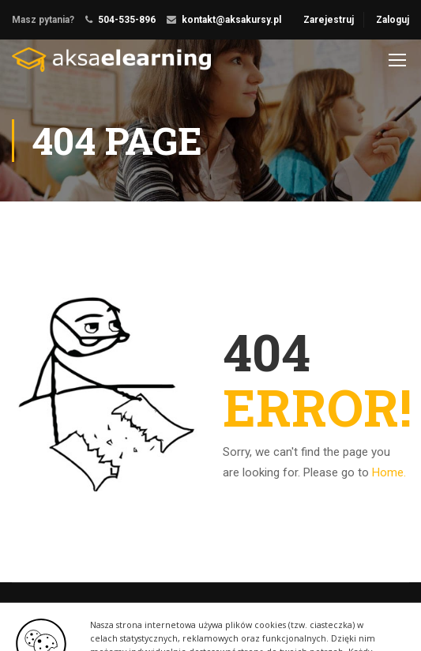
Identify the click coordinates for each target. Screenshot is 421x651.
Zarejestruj (328, 19)
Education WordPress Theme (78, 614)
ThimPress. (184, 614)
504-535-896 (127, 19)
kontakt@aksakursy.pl (231, 19)
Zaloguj (392, 19)
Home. (389, 472)
